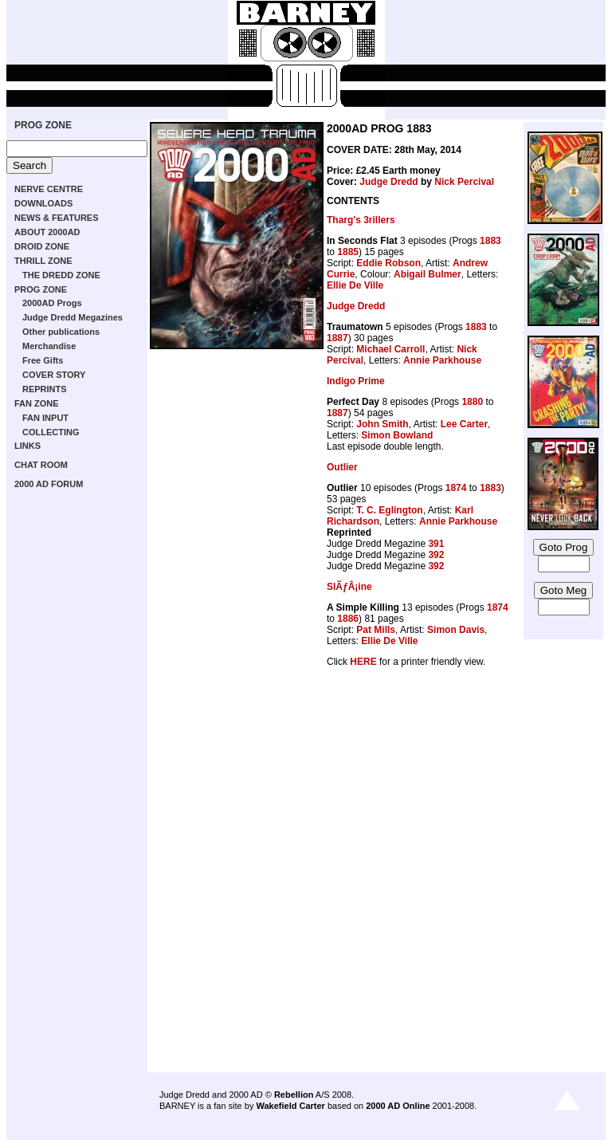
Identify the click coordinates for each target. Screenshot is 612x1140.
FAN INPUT (45, 418)
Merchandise (49, 346)
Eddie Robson (388, 263)
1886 (348, 618)
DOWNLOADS (43, 203)
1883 (490, 240)
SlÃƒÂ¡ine (349, 586)
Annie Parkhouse (442, 360)
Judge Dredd (388, 181)
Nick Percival (464, 181)
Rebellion (294, 1094)
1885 (348, 251)
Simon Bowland (397, 435)
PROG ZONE (43, 125)
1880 (472, 401)
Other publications (61, 331)
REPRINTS (44, 389)
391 (436, 543)
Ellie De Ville (355, 285)
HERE (363, 661)
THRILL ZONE (43, 260)
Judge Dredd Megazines (72, 317)
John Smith (382, 424)
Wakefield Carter (290, 1106)
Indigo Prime (356, 381)
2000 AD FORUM (48, 484)
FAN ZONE (36, 403)
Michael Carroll (390, 349)
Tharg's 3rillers (361, 220)
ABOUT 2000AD (47, 232)
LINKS (27, 445)
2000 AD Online (398, 1106)
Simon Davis (455, 629)
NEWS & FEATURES (56, 217)
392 (436, 554)
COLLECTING (51, 432)
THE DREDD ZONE (61, 275)
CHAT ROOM (41, 465)
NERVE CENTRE (48, 189)
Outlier (342, 467)
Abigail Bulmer (427, 274)
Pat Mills (375, 629)
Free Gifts (42, 360)
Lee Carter (464, 424)
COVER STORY (53, 374)
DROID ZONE (41, 246)
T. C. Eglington (389, 510)
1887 (337, 338)
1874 (456, 487)
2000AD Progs (52, 303)
